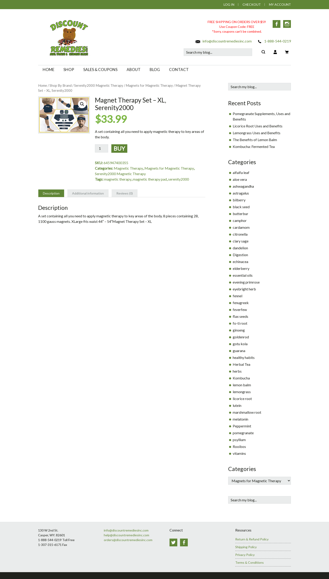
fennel (237, 296)
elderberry (241, 268)
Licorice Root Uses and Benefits (257, 126)
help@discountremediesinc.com (126, 535)
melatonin (240, 419)
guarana (239, 350)
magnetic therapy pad (150, 179)
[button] (82, 104)
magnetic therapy (117, 179)
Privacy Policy (245, 555)
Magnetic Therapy (128, 168)
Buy (119, 148)
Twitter (173, 542)
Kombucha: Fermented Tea (254, 146)
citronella (240, 234)
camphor (240, 220)
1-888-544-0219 (274, 41)
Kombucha (241, 378)
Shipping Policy (246, 547)
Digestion (240, 255)
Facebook (276, 24)
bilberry (239, 200)
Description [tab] (51, 193)
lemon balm (242, 385)
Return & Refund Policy (252, 539)
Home (42, 85)
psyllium (239, 439)
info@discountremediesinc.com (223, 41)
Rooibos (239, 446)
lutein (237, 405)
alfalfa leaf (241, 172)
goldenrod (241, 337)
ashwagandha (243, 186)
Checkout (252, 4)
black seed (241, 207)
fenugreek (241, 302)
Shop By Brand (61, 85)
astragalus (241, 193)
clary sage (240, 241)
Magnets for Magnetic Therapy (149, 85)
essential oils (243, 275)
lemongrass (242, 392)
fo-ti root (240, 323)
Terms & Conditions (249, 562)
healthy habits (244, 357)
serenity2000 (178, 179)
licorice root (242, 398)
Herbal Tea (241, 364)
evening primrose (246, 282)
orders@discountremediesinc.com (128, 540)
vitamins (239, 453)
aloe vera (240, 179)
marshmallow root (247, 412)
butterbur (240, 213)
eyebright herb (244, 289)
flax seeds (240, 316)
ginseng (239, 330)
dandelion (240, 248)
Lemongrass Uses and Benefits (256, 133)
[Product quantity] (101, 148)
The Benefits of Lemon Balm (255, 139)
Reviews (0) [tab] (124, 193)
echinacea (240, 261)
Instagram (287, 24)
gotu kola (240, 344)
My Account (280, 4)
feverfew (240, 309)
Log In (229, 4)
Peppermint (242, 426)
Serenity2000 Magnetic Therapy (98, 85)
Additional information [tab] (88, 193)
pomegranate (243, 433)
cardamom (241, 227)
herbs (237, 371)
